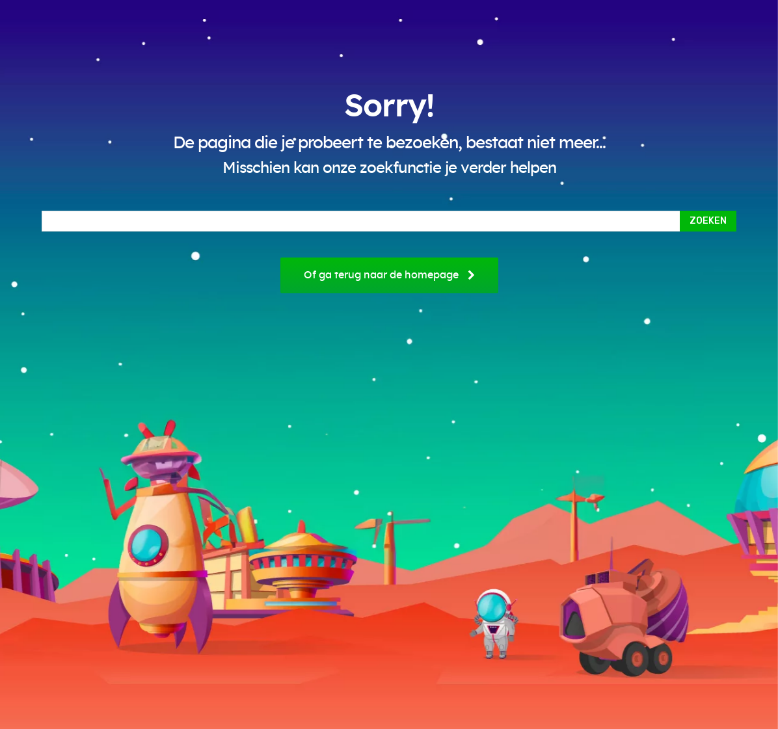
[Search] (708, 221)
